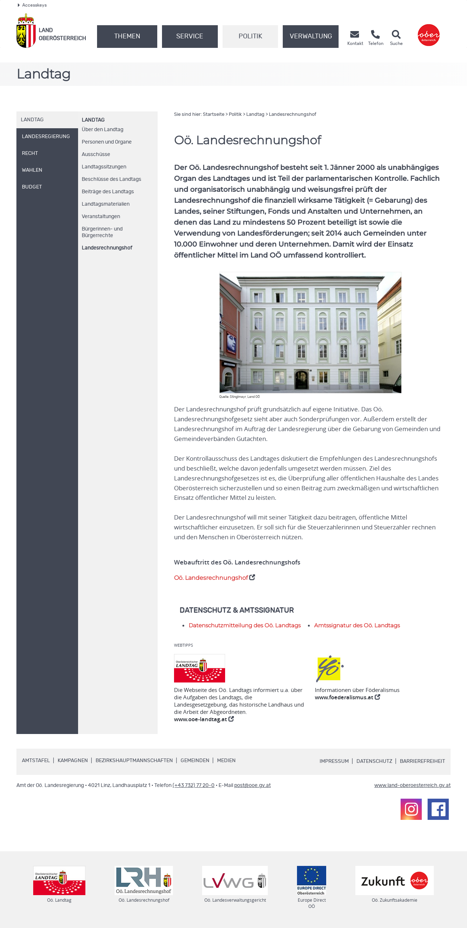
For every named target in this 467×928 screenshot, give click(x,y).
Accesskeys (32, 5)
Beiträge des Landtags (108, 191)
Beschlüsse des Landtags (111, 179)
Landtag (93, 120)
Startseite (213, 114)
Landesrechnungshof (107, 248)
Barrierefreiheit (422, 761)
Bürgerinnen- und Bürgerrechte (102, 232)
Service (189, 36)
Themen (127, 36)
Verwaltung (311, 36)
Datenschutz (374, 761)
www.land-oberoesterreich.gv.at (412, 785)
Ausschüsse (96, 154)
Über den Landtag (102, 129)
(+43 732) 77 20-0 (194, 785)
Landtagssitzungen (104, 167)
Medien (226, 760)
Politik (250, 36)
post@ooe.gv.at (252, 785)
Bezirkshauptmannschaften (134, 760)
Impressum (334, 761)
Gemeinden (195, 760)
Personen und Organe (107, 142)
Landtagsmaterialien (106, 204)
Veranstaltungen (101, 216)
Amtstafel (36, 760)
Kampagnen (73, 760)
